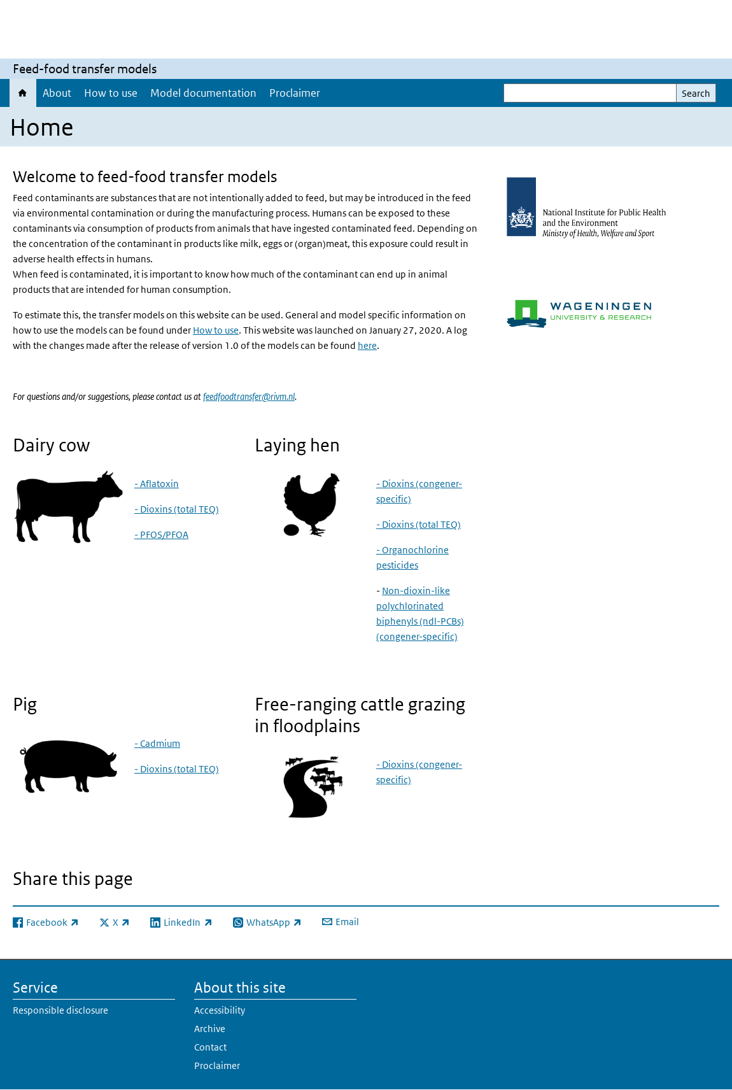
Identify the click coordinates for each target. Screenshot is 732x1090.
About (57, 93)
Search (696, 93)
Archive (209, 1029)
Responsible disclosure (60, 1010)
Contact (210, 1047)
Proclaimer (294, 93)
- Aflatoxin (156, 484)
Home (23, 93)
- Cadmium (157, 743)
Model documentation (203, 93)
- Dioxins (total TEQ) (176, 509)
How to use (110, 93)
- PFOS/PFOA (161, 534)
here (367, 345)
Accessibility (219, 1010)
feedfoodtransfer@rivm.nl (249, 396)
